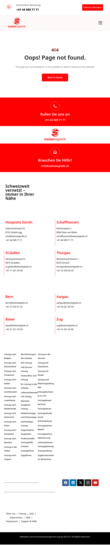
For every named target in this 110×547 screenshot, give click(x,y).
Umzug (23, 516)
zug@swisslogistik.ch (67, 327)
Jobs (32, 516)
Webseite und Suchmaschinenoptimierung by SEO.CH (45, 539)
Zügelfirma (26, 457)
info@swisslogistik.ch (55, 168)
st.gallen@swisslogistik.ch (19, 269)
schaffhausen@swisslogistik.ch (72, 238)
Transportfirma (45, 453)
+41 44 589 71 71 (55, 122)
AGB (28, 519)
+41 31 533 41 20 (13, 309)
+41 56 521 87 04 (65, 309)
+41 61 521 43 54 (14, 331)
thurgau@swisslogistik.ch (69, 269)
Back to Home (55, 79)
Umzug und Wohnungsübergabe (46, 386)
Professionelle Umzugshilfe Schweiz (28, 445)
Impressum (12, 523)
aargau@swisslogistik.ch (69, 305)
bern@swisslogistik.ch (16, 305)
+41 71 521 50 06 (14, 272)
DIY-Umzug (26, 365)
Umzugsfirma (27, 453)
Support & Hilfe (29, 523)
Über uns (11, 516)
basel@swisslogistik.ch (17, 327)
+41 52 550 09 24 (65, 272)
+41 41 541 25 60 (65, 331)
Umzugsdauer (44, 411)
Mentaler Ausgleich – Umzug (26, 407)
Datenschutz (16, 519)
